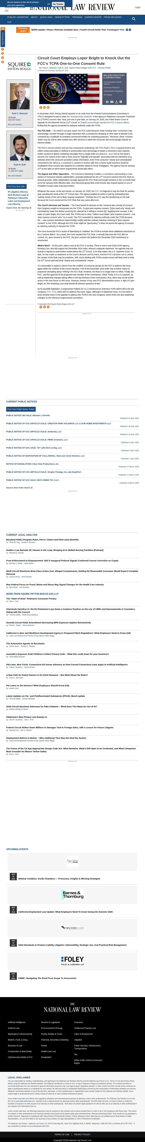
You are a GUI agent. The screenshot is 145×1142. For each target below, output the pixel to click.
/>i (121, 102)
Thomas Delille (14, 615)
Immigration (46, 1057)
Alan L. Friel (13, 601)
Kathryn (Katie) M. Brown (18, 709)
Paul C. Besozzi (20, 113)
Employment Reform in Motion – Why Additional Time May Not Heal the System (46, 738)
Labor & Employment (83, 1034)
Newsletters (62, 17)
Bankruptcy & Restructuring (20, 1034)
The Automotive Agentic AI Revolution (25, 643)
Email (13, 117)
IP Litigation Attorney (18, 192)
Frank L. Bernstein (16, 678)
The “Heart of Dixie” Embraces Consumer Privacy (31, 598)
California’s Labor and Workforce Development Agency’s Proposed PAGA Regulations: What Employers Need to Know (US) (68, 633)
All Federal (108, 95)
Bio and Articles (15, 124)
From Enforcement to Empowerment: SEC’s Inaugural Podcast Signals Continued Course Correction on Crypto (62, 560)
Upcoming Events (17, 849)
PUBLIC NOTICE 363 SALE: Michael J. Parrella (28, 415)
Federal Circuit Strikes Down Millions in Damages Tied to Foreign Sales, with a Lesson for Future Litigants (59, 727)
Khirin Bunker (27, 577)
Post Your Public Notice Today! (21, 409)
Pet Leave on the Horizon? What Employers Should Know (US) (37, 685)
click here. (45, 1126)
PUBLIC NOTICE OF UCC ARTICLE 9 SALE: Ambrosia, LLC (34, 431)
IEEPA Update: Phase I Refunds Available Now (67, 30)
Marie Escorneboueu (30, 615)
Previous (127, 30)
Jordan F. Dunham (28, 542)
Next (130, 30)
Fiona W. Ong (14, 542)
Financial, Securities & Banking (54, 1040)
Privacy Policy (129, 1081)
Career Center (93, 17)
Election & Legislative (50, 1022)
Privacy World (104, 68)
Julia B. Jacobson (16, 667)
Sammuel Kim (29, 667)
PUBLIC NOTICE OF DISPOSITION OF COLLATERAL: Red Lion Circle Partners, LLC (45, 456)
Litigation (78, 1040)
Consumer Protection (112, 88)
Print (108, 102)
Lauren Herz (14, 688)
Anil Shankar (24, 587)
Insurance (78, 1022)
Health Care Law (48, 1051)
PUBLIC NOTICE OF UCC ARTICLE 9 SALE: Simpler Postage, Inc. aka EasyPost (43, 472)
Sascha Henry (14, 577)
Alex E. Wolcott (26, 730)
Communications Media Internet (112, 83)
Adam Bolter (28, 563)
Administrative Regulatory (113, 91)
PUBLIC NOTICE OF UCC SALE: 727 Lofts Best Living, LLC (34, 448)
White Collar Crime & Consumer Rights (88, 1061)
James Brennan (28, 625)
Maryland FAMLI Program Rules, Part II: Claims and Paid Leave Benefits (42, 539)
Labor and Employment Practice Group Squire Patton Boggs (32, 636)
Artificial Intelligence (16, 1022)
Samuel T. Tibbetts (28, 646)
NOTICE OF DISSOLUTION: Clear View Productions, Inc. (32, 464)
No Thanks (58, 4)
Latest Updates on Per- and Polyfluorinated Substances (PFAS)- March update (45, 696)
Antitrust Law (13, 1028)
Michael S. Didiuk (15, 563)
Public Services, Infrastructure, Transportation (87, 1047)
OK (48, 4)
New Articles (3, 38)
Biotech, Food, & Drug (17, 1040)
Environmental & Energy (51, 1028)
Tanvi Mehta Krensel (17, 657)
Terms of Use (115, 1081)
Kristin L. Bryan (15, 625)
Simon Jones (14, 646)
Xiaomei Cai (13, 730)
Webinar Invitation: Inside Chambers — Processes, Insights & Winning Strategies (59, 879)
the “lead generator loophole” (79, 116)
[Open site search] (134, 19)
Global (44, 1045)
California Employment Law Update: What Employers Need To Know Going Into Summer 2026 (65, 912)
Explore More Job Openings (17, 208)
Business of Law (15, 1045)
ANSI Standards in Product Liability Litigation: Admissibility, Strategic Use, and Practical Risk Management (72, 945)
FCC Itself (99, 191)
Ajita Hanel (13, 587)
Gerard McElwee (28, 699)
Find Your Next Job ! (16, 186)
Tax (75, 1054)
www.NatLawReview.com (17, 1086)
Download (117, 102)
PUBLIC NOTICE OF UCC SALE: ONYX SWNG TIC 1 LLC (32, 480)
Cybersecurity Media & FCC (20, 1057)
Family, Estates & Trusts (51, 1034)
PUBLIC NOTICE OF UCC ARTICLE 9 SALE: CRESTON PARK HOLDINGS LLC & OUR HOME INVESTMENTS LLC (58, 423)
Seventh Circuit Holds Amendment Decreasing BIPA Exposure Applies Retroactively (48, 622)
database (86, 1084)
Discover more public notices (18, 488)
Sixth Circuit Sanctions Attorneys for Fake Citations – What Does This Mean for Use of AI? (51, 706)
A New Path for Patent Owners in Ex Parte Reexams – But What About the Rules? (47, 675)
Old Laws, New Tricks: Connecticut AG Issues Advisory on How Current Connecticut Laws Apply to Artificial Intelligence (67, 664)
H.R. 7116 (51, 292)
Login (137, 7)
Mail (112, 102)
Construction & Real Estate (20, 1051)
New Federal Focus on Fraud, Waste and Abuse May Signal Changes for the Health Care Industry (55, 584)
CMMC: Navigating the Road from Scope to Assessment (47, 978)
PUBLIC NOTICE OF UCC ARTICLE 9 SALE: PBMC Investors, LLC (37, 440)
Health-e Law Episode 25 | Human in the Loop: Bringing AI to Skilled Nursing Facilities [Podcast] (54, 550)
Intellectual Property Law (85, 1028)
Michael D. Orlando (16, 553)
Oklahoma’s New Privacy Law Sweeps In (26, 717)
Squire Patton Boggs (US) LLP (82, 68)
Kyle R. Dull (20, 164)
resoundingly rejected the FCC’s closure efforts (108, 122)
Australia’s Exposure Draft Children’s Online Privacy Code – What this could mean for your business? (57, 654)
